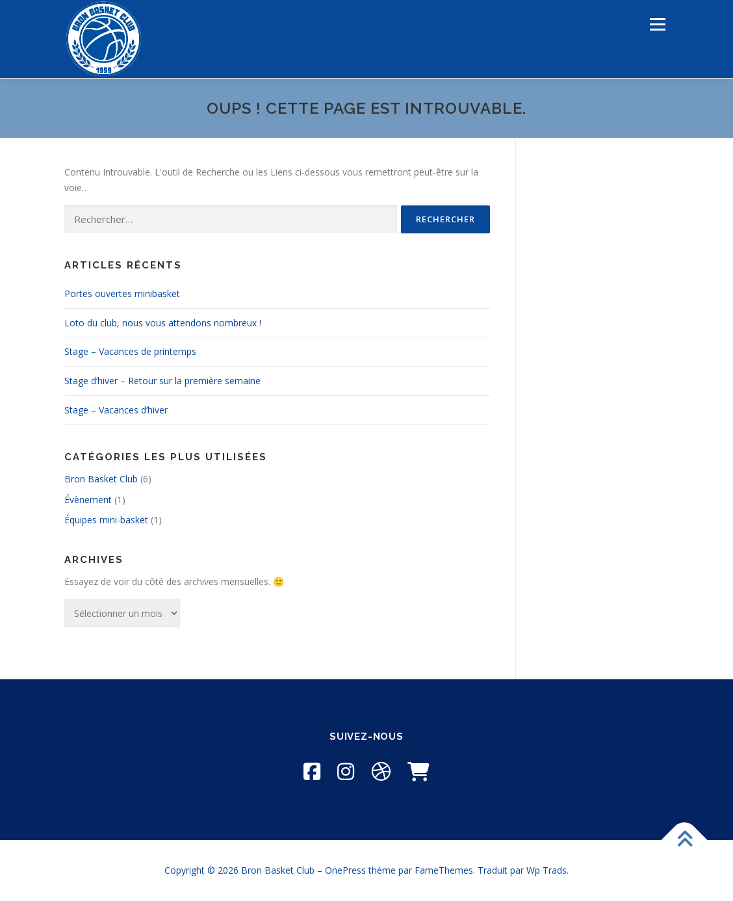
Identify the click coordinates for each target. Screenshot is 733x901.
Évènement (88, 499)
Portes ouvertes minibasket (122, 293)
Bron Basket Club (101, 479)
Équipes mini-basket (106, 520)
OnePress (345, 870)
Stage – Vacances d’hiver (116, 410)
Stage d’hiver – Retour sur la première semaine (162, 380)
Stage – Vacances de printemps (130, 351)
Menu (657, 24)
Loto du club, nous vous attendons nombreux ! (162, 323)
